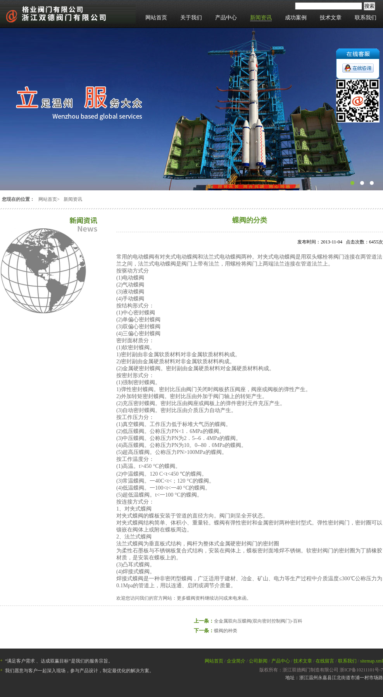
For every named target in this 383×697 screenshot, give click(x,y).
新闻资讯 (261, 18)
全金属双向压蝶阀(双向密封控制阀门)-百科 (258, 621)
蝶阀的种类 (225, 630)
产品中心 (226, 18)
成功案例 (296, 18)
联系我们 (365, 18)
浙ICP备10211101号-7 (361, 670)
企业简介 (236, 661)
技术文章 (331, 18)
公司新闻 (258, 661)
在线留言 (325, 661)
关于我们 (191, 18)
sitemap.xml (371, 661)
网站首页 (156, 18)
